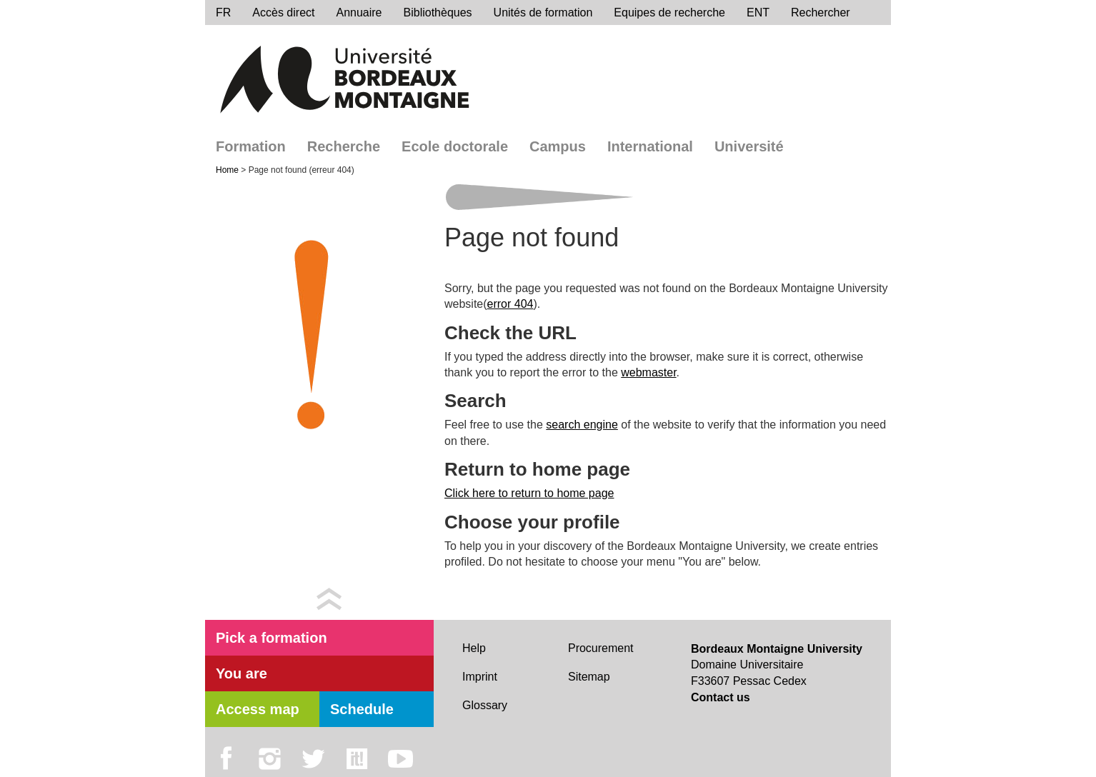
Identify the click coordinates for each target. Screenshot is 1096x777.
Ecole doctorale (455, 146)
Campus (557, 146)
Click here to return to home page (529, 493)
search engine (582, 424)
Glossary (484, 705)
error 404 (510, 304)
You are (241, 673)
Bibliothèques (438, 12)
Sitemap (589, 677)
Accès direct (283, 12)
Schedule (362, 709)
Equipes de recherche (669, 12)
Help (474, 648)
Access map (257, 709)
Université (749, 146)
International (650, 146)
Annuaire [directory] (359, 12)
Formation (251, 146)
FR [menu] (223, 12)
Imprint (479, 677)
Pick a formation (271, 638)
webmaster (648, 372)
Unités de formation (543, 12)
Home (228, 170)
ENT (758, 12)
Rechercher (820, 12)
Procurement (601, 648)
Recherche (343, 146)
